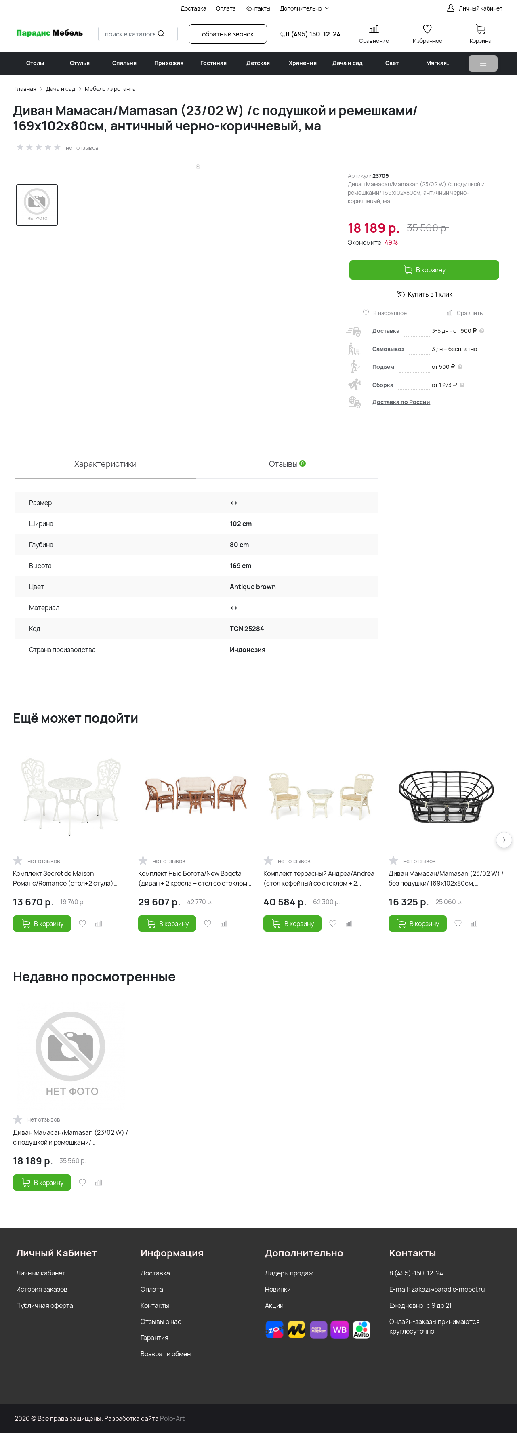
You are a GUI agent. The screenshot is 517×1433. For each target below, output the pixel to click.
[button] (504, 840)
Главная (25, 89)
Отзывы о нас (161, 1321)
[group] (201, 295)
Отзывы (287, 463)
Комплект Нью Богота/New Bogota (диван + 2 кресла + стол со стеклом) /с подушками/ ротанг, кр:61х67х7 (196, 878)
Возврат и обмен (166, 1353)
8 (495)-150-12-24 (416, 1273)
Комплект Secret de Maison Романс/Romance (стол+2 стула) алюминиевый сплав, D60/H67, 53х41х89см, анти (63, 878)
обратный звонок (228, 33)
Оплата (152, 1289)
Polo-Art (172, 1418)
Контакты (155, 1305)
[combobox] (138, 34)
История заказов (41, 1289)
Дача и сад (60, 89)
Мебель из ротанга (110, 89)
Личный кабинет (40, 1273)
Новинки (278, 1289)
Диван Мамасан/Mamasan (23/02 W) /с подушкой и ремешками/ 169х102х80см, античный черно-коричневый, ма (70, 1137)
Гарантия (154, 1337)
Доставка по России (401, 402)
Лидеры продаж (289, 1273)
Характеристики (105, 463)
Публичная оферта (44, 1305)
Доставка (155, 1273)
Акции (274, 1305)
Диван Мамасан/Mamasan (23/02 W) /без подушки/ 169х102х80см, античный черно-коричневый (446, 878)
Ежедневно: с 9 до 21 (420, 1305)
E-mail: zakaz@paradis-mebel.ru (437, 1289)
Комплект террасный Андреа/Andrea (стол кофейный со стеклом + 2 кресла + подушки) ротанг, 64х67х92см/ (318, 878)
